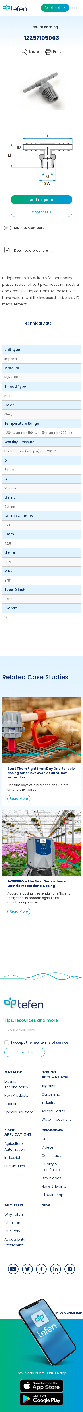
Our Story (12, 1231)
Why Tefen (13, 1214)
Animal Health (53, 1111)
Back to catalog (44, 27)
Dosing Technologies (16, 1084)
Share (34, 51)
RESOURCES (52, 1129)
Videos (48, 1147)
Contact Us (55, 8)
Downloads (51, 1178)
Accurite (11, 1103)
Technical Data (37, 323)
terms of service (54, 1042)
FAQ (45, 1139)
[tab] (37, 323)
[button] (38, 90)
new (46, 1205)
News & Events (54, 1186)
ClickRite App (53, 1194)
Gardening (51, 1094)
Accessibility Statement (14, 1242)
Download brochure (31, 250)
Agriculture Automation (14, 1146)
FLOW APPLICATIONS (17, 1132)
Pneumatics (14, 1166)
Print (57, 51)
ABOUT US (13, 1205)
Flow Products (16, 1095)
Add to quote (41, 199)
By (68, 1313)
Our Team (12, 1222)
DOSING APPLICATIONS (55, 1074)
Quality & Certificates (52, 1167)
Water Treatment (56, 1119)
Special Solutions (19, 1112)
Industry (48, 1102)
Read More (19, 798)
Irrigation (49, 1086)
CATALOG (13, 1072)
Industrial (12, 1157)
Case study (51, 1155)
